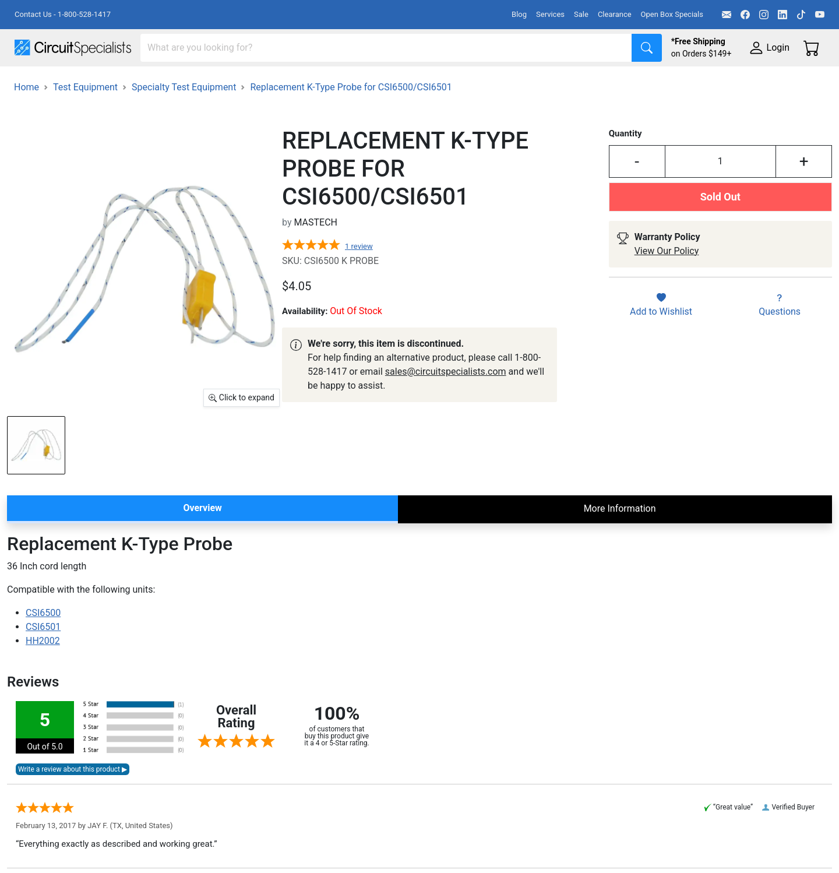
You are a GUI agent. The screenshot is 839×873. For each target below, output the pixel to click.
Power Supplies (272, 82)
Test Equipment (185, 82)
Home (26, 119)
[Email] (726, 14)
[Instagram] (764, 14)
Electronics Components (628, 82)
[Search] (386, 48)
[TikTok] (801, 14)
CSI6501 (43, 659)
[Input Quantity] (721, 194)
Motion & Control (520, 82)
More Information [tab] (620, 541)
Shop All (32, 82)
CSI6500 (43, 645)
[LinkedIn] (782, 14)
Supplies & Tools (735, 82)
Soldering (444, 82)
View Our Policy (666, 283)
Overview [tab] (202, 540)
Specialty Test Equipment (184, 119)
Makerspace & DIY (364, 82)
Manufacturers (101, 82)
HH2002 (43, 673)
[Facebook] (745, 14)
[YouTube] (819, 14)
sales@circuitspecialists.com (445, 404)
